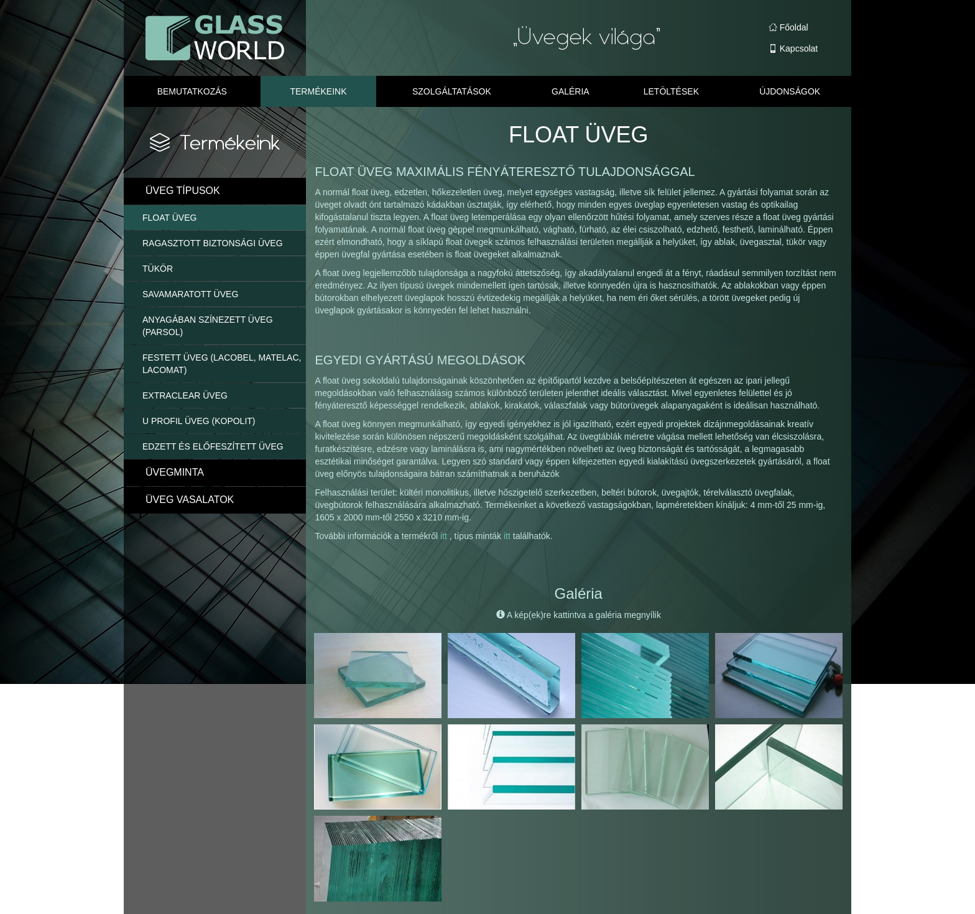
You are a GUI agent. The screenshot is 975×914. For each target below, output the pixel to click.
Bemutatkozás (192, 91)
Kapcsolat (793, 48)
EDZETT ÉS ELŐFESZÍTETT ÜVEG (213, 446)
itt (445, 536)
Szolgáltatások (451, 91)
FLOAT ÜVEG (169, 218)
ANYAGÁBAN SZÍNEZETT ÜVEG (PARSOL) (207, 326)
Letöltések (671, 91)
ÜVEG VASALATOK (190, 499)
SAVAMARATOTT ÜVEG (190, 294)
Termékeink (318, 91)
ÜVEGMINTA (175, 472)
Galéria (570, 91)
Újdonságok (789, 91)
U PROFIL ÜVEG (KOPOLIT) (199, 421)
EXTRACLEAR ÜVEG (185, 395)
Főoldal (788, 27)
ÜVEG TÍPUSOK (183, 190)
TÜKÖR (157, 269)
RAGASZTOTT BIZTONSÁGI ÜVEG (212, 243)
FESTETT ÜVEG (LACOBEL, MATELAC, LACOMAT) (221, 364)
